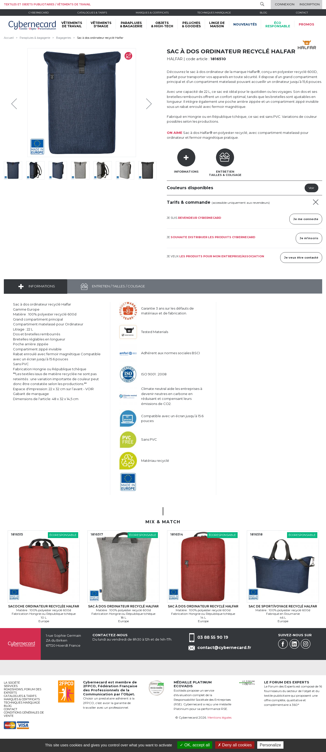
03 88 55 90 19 (212, 637)
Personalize (270, 745)
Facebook (283, 644)
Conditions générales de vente (24, 714)
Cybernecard (39, 12)
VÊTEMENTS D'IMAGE (101, 24)
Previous (15, 102)
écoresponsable (277, 24)
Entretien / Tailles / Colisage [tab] (118, 286)
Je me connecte (305, 219)
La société (12, 682)
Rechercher (262, 4)
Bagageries (63, 38)
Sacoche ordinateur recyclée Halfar (43, 606)
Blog (8, 706)
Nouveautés (245, 24)
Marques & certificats (152, 12)
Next (145, 102)
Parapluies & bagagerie (35, 38)
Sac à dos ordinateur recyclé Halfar (100, 38)
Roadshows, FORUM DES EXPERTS (22, 690)
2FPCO (89, 686)
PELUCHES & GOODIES (191, 24)
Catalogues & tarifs (92, 12)
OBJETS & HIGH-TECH (162, 24)
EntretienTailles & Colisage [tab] (225, 173)
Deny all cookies (235, 745)
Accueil (9, 38)
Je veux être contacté (301, 257)
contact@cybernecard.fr (224, 647)
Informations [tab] (186, 171)
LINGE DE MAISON (217, 24)
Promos (306, 24)
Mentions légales (220, 717)
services (11, 686)
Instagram (305, 644)
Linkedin (294, 644)
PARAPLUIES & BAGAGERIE (131, 24)
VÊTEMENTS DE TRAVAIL (71, 24)
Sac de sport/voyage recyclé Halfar (283, 606)
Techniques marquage (214, 12)
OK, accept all (195, 745)
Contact (302, 12)
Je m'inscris (309, 238)
